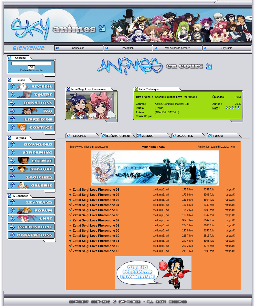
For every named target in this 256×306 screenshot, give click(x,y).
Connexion (78, 48)
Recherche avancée (31, 70)
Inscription (128, 48)
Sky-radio (226, 48)
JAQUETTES (185, 136)
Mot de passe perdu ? (177, 48)
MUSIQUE (148, 136)
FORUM (218, 136)
